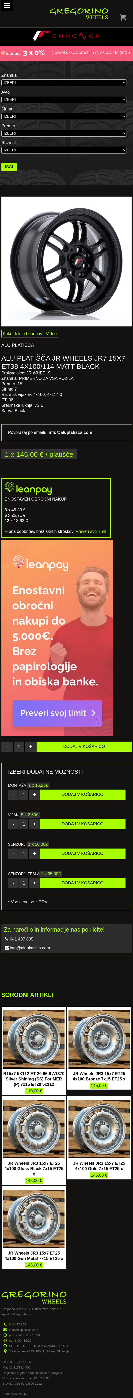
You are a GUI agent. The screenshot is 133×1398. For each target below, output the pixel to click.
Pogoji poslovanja (15, 1393)
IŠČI (9, 167)
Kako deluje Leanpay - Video (30, 333)
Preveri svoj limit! (91, 531)
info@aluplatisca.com (30, 948)
